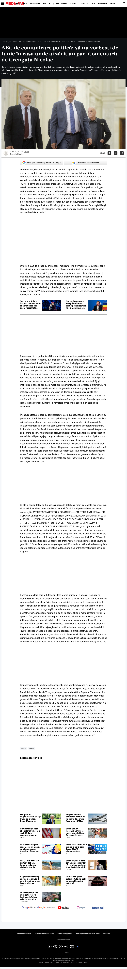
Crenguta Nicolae (17, 154)
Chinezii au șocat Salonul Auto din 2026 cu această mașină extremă (76, 880)
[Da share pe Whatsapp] (122, 153)
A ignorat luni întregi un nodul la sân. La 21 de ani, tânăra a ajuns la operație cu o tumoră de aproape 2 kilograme (30, 880)
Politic (47, 3)
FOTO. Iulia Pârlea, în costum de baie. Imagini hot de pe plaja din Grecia (29, 864)
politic (31, 748)
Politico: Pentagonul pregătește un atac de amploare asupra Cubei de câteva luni (30, 848)
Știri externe (60, 3)
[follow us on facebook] (98, 908)
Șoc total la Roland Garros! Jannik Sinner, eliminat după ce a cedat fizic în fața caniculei (30, 304)
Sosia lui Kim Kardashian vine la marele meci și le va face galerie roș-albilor (75, 832)
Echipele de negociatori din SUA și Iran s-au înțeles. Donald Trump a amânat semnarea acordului (30, 818)
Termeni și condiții (65, 934)
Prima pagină (6, 41)
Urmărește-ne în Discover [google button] (85, 163)
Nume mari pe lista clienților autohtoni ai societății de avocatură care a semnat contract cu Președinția (30, 832)
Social (72, 3)
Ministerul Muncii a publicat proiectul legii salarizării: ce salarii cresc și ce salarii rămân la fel (29, 896)
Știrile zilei (22, 3)
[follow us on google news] (28, 907)
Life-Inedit (84, 3)
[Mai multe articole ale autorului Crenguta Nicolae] (5, 153)
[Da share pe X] (115, 153)
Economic (35, 3)
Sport (113, 3)
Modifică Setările (63, 940)
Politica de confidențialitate (88, 934)
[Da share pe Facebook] (109, 153)
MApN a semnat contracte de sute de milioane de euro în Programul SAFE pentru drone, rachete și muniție (76, 818)
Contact (106, 934)
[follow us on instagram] (81, 907)
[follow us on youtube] (63, 907)
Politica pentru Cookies (44, 934)
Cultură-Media (100, 3)
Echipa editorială (24, 934)
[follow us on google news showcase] (46, 907)
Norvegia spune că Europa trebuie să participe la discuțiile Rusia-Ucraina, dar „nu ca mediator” (76, 304)
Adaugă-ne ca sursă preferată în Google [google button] (41, 163)
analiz (23, 748)
